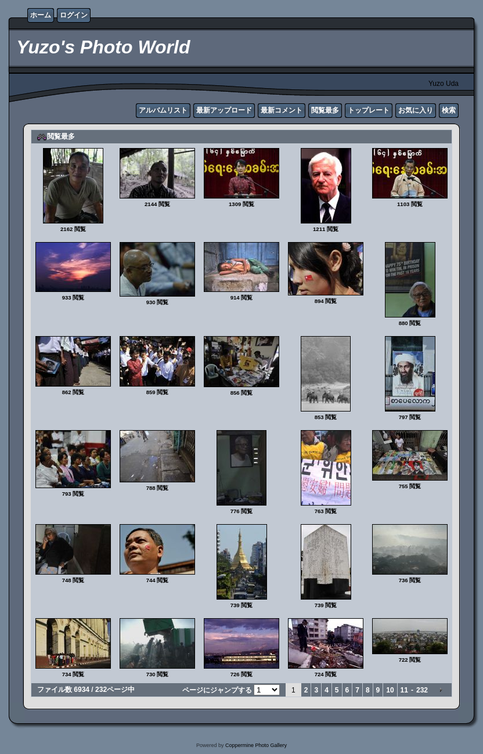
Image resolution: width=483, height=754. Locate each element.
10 (390, 690)
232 (422, 690)
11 (404, 690)
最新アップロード (224, 110)
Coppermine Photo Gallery (256, 745)
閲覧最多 (325, 110)
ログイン (74, 15)
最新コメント (281, 110)
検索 (449, 110)
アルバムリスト (163, 110)
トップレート (369, 110)
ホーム (40, 15)
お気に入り (415, 110)
